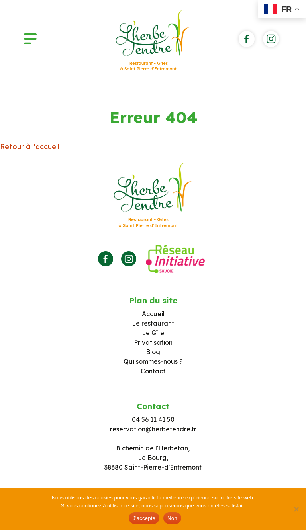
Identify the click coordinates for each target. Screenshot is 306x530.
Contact (153, 371)
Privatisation (153, 342)
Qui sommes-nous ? (153, 361)
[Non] (296, 509)
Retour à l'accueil (29, 146)
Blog (153, 352)
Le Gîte (153, 333)
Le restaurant (153, 323)
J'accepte (144, 518)
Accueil (153, 314)
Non (172, 518)
